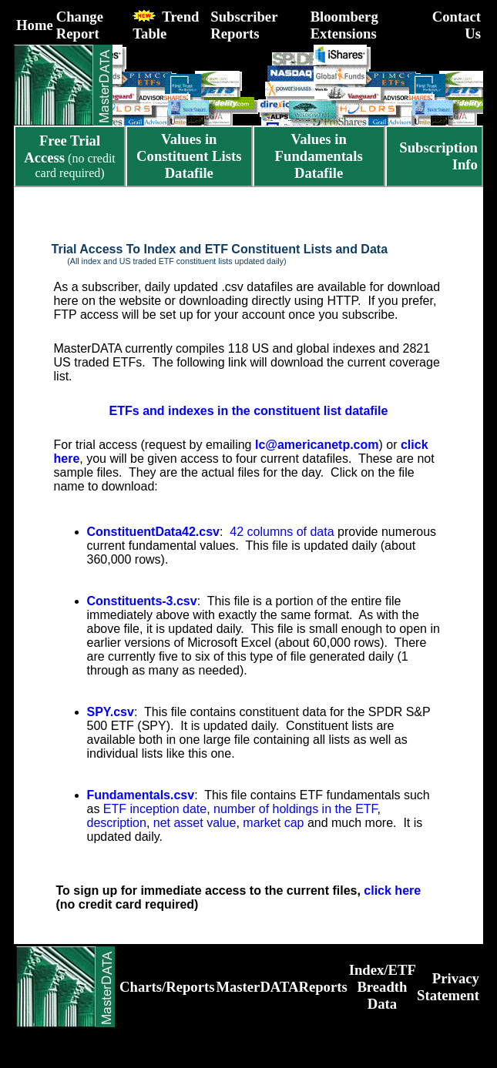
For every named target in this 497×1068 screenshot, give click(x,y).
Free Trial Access (62, 149)
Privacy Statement (448, 986)
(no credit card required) (70, 157)
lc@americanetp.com (317, 444)
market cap (273, 822)
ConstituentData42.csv (153, 531)
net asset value (195, 822)
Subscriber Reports (243, 25)
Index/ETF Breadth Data (382, 987)
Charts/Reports (166, 987)
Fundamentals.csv (141, 795)
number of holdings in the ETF (295, 808)
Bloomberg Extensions (344, 25)
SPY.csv (110, 711)
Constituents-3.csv (142, 601)
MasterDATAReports (281, 987)
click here (392, 890)
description (116, 822)
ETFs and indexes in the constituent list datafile (248, 410)
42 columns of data (282, 531)
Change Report (79, 25)
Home (34, 25)
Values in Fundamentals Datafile (319, 156)
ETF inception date (155, 808)
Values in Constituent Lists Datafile (188, 156)
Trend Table (166, 25)
